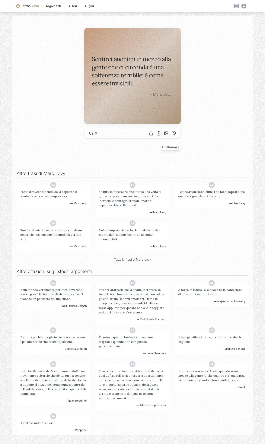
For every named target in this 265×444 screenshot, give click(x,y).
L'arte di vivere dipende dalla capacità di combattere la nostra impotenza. (49, 194)
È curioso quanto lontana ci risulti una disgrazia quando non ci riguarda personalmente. (126, 341)
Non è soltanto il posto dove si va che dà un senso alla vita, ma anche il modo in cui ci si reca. (51, 234)
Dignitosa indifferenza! (36, 423)
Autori (72, 6)
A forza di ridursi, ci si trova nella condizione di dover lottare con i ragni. (210, 292)
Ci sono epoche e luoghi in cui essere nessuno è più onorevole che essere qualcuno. (52, 339)
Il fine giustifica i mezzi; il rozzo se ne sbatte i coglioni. (210, 339)
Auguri (89, 6)
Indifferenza (170, 147)
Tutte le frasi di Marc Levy (132, 259)
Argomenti (53, 6)
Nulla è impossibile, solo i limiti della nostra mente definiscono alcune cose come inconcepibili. (129, 234)
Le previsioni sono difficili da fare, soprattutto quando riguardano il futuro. (211, 194)
